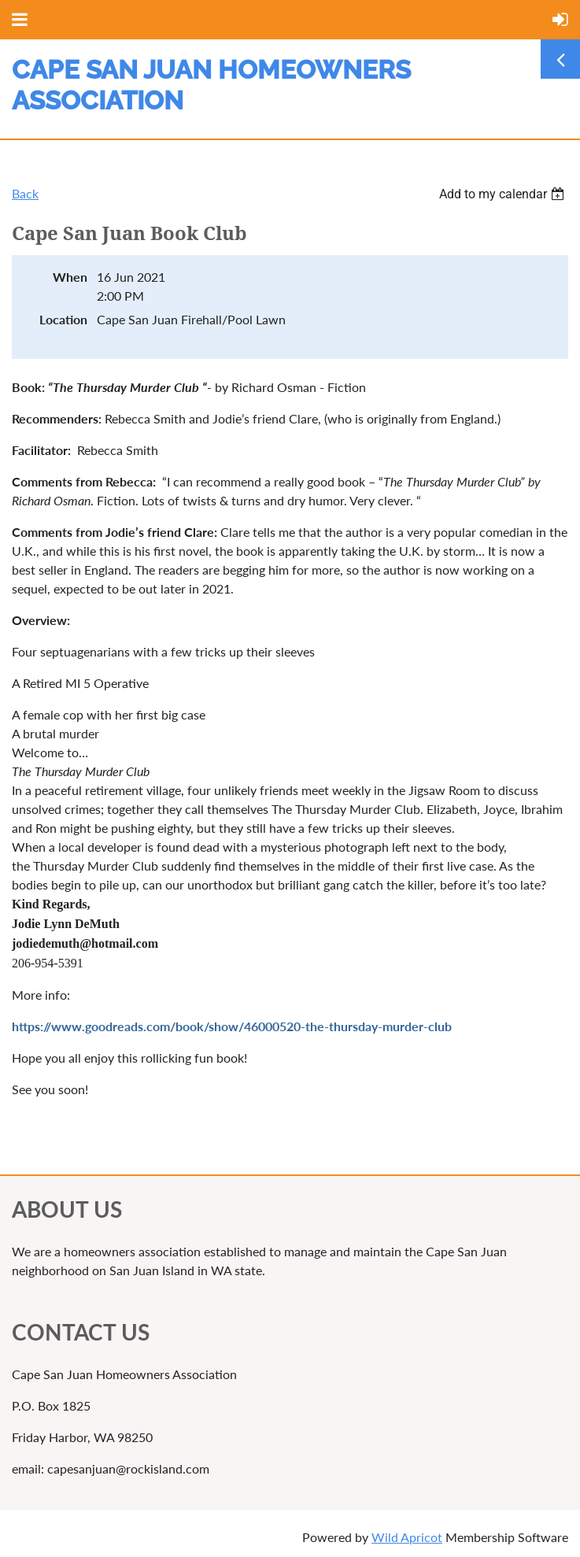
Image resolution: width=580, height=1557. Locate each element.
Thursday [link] (101, 386)
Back (25, 193)
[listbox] (503, 194)
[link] (101, 386)
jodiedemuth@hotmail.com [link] (85, 943)
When (70, 276)
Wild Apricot (406, 1536)
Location (63, 319)
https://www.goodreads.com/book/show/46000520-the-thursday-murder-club (232, 1026)
